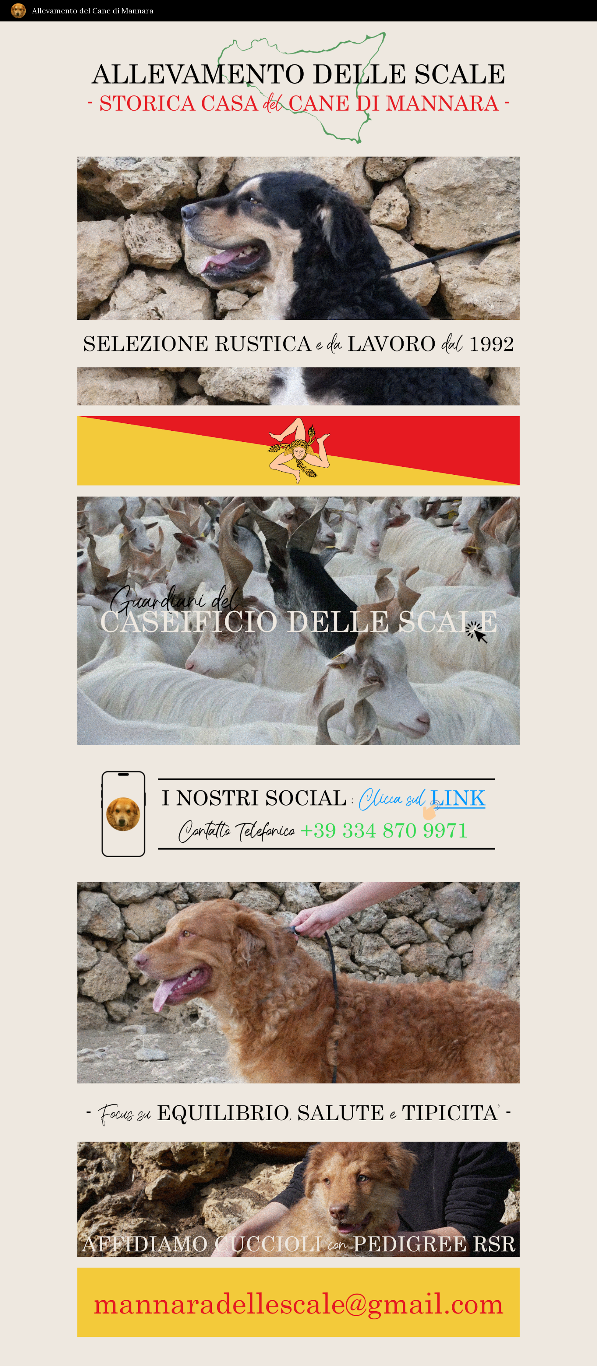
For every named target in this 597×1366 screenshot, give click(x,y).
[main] (298, 1347)
